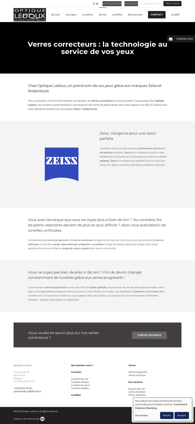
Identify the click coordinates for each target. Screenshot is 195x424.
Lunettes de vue (79, 379)
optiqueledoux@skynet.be (27, 391)
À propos (71, 14)
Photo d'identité (137, 395)
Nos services (135, 14)
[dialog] (162, 409)
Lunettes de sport (80, 385)
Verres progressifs (137, 372)
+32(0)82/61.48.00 (23, 388)
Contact (157, 14)
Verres (102, 14)
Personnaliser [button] (141, 415)
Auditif (175, 14)
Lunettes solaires (80, 388)
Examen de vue (136, 389)
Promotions (131, 4)
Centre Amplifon (137, 392)
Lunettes (87, 14)
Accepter (181, 415)
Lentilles (117, 14)
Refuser (167, 415)
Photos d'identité (112, 4)
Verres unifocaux (137, 375)
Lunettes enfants (80, 382)
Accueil (55, 14)
